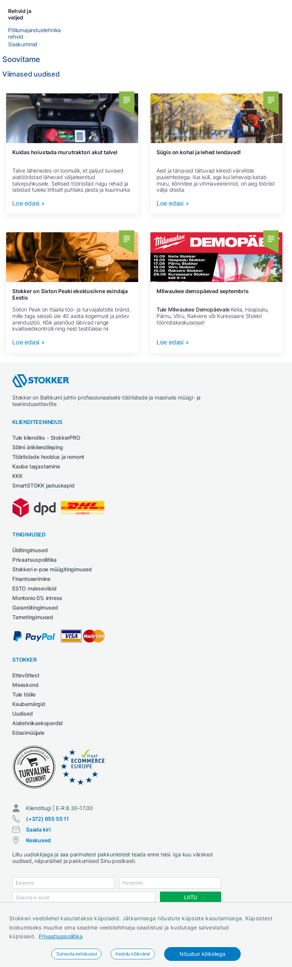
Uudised (22, 713)
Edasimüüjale (28, 732)
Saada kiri (38, 829)
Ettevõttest (25, 675)
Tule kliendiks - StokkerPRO (46, 437)
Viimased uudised (31, 74)
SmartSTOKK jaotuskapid (43, 485)
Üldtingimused (29, 550)
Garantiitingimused (35, 607)
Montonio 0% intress (37, 598)
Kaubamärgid (28, 704)
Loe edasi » (28, 203)
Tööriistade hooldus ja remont (48, 456)
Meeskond (25, 685)
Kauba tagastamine (36, 466)
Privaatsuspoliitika (60, 936)
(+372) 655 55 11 (47, 818)
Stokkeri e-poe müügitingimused (52, 569)
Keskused (38, 840)
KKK (17, 476)
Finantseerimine (31, 579)
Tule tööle (24, 694)
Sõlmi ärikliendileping (37, 447)
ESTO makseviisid (34, 588)
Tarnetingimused (32, 617)
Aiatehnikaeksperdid (37, 723)
